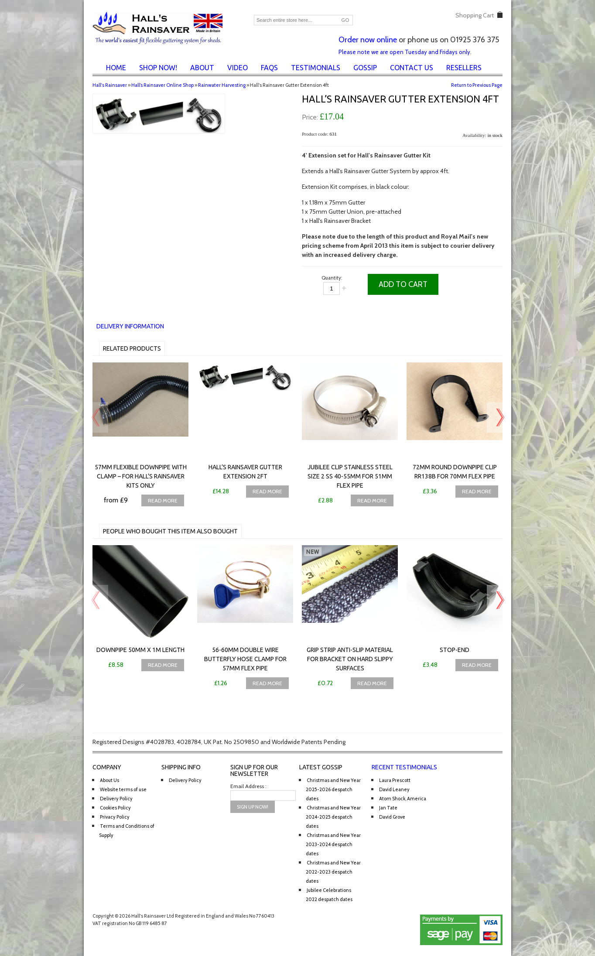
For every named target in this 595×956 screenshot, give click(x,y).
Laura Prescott (394, 780)
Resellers (464, 68)
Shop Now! (158, 68)
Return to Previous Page (477, 85)
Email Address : (248, 786)
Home (116, 68)
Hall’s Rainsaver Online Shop (162, 85)
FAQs (269, 68)
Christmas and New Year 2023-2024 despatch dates (333, 844)
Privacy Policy (115, 817)
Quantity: (331, 278)
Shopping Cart (474, 15)
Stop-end (454, 649)
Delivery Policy (116, 799)
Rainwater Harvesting (222, 85)
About (202, 68)
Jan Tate (388, 808)
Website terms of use (123, 789)
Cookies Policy (115, 808)
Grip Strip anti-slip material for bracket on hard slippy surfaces (350, 659)
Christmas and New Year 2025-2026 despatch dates (333, 789)
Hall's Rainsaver (109, 85)
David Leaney (394, 789)
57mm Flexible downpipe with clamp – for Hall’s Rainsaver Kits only (141, 476)
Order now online (368, 39)
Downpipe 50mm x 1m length (140, 649)
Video (237, 68)
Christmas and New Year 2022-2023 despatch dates (333, 872)
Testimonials (315, 68)
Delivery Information (130, 326)
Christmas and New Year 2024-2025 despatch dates (333, 817)
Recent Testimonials (404, 767)
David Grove (392, 817)
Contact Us (411, 68)
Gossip (365, 68)
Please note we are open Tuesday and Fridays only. (405, 51)
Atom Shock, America (402, 799)
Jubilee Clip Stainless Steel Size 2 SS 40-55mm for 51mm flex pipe (350, 476)
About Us (109, 780)
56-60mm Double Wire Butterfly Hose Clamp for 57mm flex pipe (245, 659)
